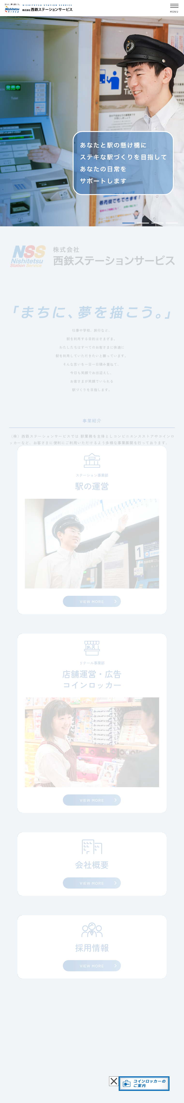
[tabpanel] (92, 120)
